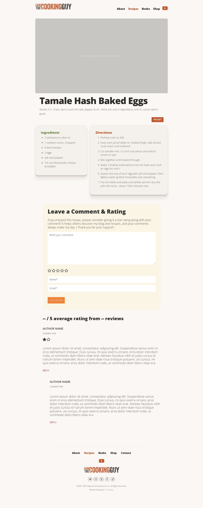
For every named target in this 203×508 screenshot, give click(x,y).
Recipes (89, 453)
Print (158, 119)
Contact (126, 453)
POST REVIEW (56, 300)
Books (102, 453)
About (76, 453)
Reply (46, 370)
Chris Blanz (109, 489)
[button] (120, 8)
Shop (113, 453)
